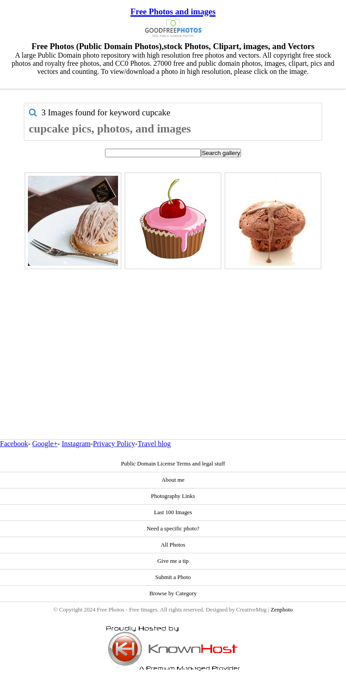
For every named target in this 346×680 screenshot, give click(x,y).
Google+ (45, 443)
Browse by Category (172, 593)
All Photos (173, 545)
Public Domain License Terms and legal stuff (173, 464)
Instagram (76, 443)
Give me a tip (172, 561)
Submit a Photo (173, 577)
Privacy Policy (114, 443)
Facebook (14, 443)
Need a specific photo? (173, 528)
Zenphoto (282, 610)
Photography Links (173, 496)
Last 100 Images (173, 512)
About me (173, 480)
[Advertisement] (173, 335)
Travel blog (154, 443)
